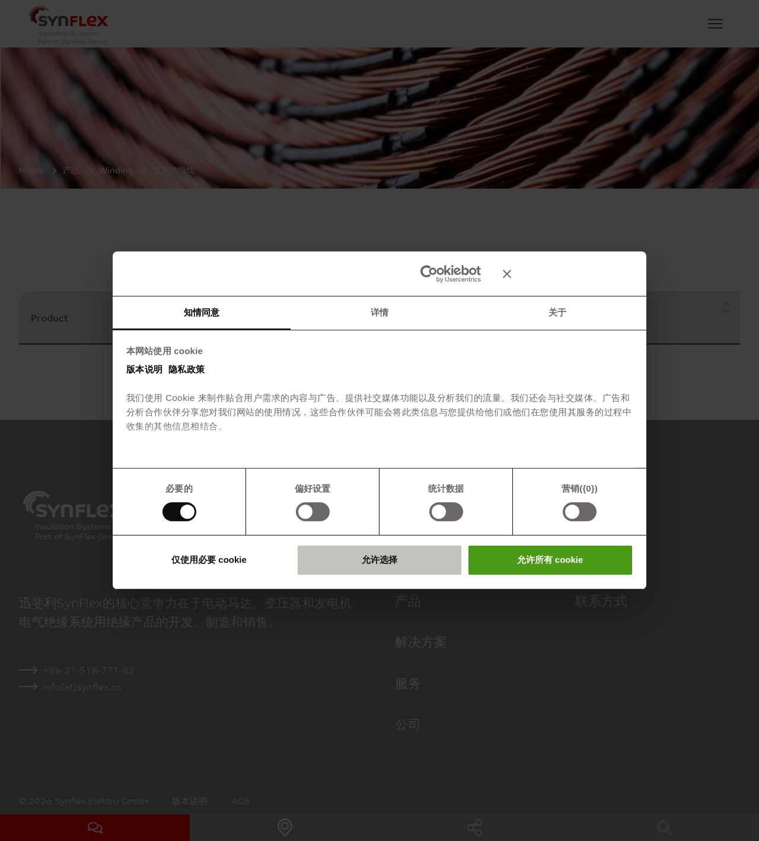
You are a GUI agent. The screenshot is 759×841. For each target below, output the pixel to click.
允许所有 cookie (550, 560)
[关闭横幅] (568, 273)
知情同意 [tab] (201, 312)
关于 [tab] (557, 312)
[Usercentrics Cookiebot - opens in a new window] (429, 273)
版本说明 (144, 369)
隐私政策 (186, 369)
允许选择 (379, 560)
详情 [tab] (379, 312)
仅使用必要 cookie (209, 560)
